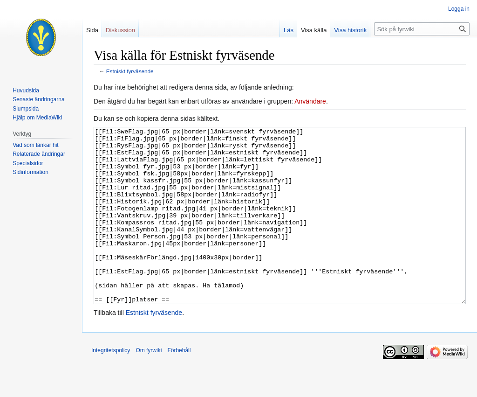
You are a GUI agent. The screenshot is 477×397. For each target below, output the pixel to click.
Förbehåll (179, 385)
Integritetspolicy (110, 385)
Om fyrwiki (149, 385)
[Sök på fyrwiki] (422, 28)
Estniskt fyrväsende (130, 71)
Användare (310, 101)
